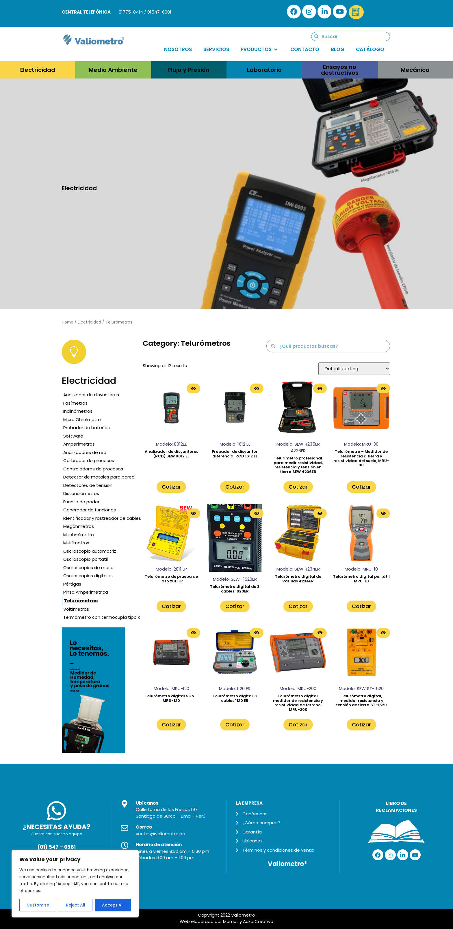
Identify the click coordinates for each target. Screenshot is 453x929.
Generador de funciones (89, 510)
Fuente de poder (81, 502)
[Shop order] (354, 368)
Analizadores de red (84, 452)
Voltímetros (76, 609)
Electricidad (89, 322)
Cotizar (171, 486)
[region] (75, 883)
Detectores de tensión (87, 485)
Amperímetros (79, 444)
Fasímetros (75, 403)
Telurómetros (81, 600)
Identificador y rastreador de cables (102, 518)
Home (67, 322)
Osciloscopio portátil (85, 559)
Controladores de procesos (93, 469)
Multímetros (76, 543)
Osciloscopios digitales (88, 576)
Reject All (75, 905)
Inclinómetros (77, 411)
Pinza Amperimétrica (85, 592)
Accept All (113, 905)
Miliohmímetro (78, 535)
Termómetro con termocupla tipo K (101, 617)
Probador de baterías (86, 428)
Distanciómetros (81, 493)
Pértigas (72, 584)
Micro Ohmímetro (82, 419)
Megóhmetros (78, 526)
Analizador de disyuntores (91, 395)
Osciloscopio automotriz (89, 551)
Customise (38, 905)
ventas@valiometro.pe (160, 834)
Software (73, 436)
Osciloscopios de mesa (88, 567)
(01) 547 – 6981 (56, 847)
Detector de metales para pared (99, 477)
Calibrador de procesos (88, 460)
